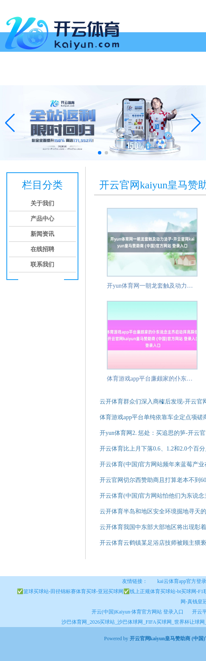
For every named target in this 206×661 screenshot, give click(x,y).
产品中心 (67, 75)
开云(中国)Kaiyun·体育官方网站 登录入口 (138, 612)
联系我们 (163, 75)
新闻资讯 (99, 75)
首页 (9, 75)
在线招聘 (131, 75)
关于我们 (34, 75)
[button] (196, 123)
